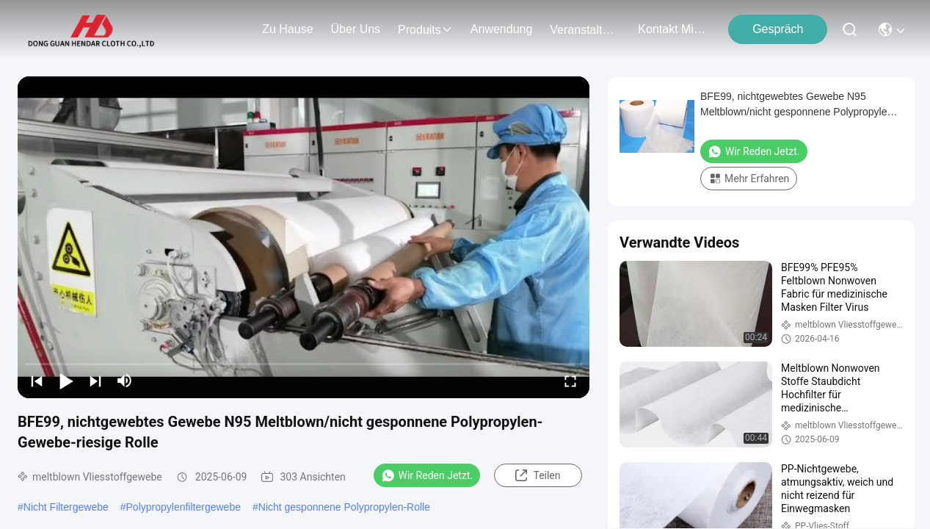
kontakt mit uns (673, 29)
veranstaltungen (585, 30)
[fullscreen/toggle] (570, 381)
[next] (95, 381)
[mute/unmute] (124, 381)
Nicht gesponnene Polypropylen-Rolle (344, 507)
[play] (304, 237)
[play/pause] (66, 381)
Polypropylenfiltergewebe (183, 507)
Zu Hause (287, 29)
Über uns (356, 29)
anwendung (502, 29)
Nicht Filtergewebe (66, 507)
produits (425, 30)
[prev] (36, 381)
